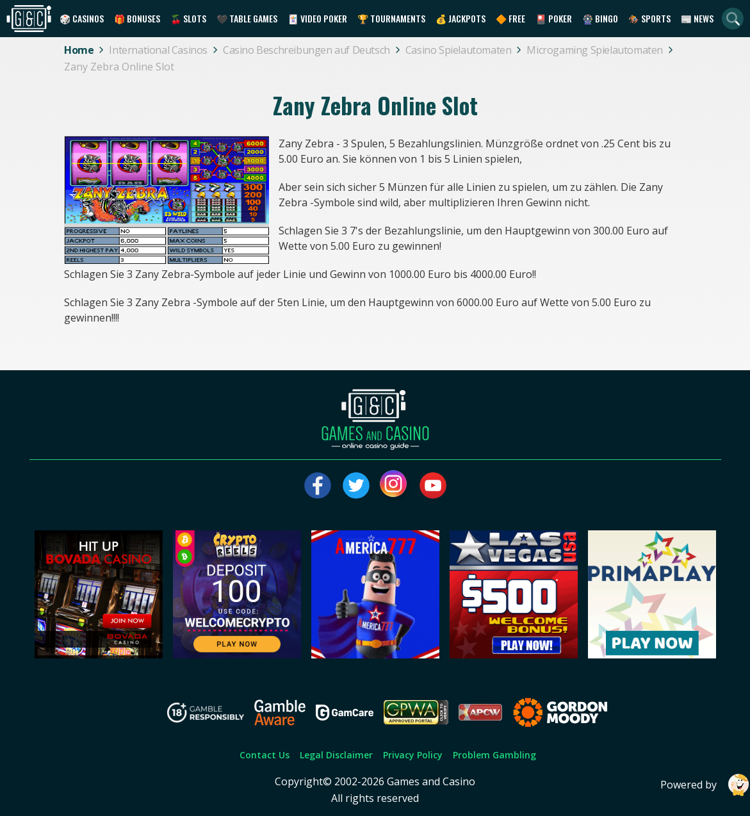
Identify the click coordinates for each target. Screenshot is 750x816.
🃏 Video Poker (317, 18)
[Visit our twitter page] (356, 485)
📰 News (697, 18)
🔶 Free (510, 18)
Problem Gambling (494, 755)
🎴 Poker (553, 18)
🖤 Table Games (246, 18)
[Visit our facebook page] (317, 485)
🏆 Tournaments (391, 18)
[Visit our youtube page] (433, 485)
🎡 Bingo (600, 18)
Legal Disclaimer (336, 755)
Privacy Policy (413, 755)
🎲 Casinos (82, 18)
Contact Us (264, 755)
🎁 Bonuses (137, 18)
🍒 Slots (188, 18)
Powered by (705, 785)
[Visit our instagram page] (394, 485)
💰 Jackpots (460, 18)
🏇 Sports (649, 18)
